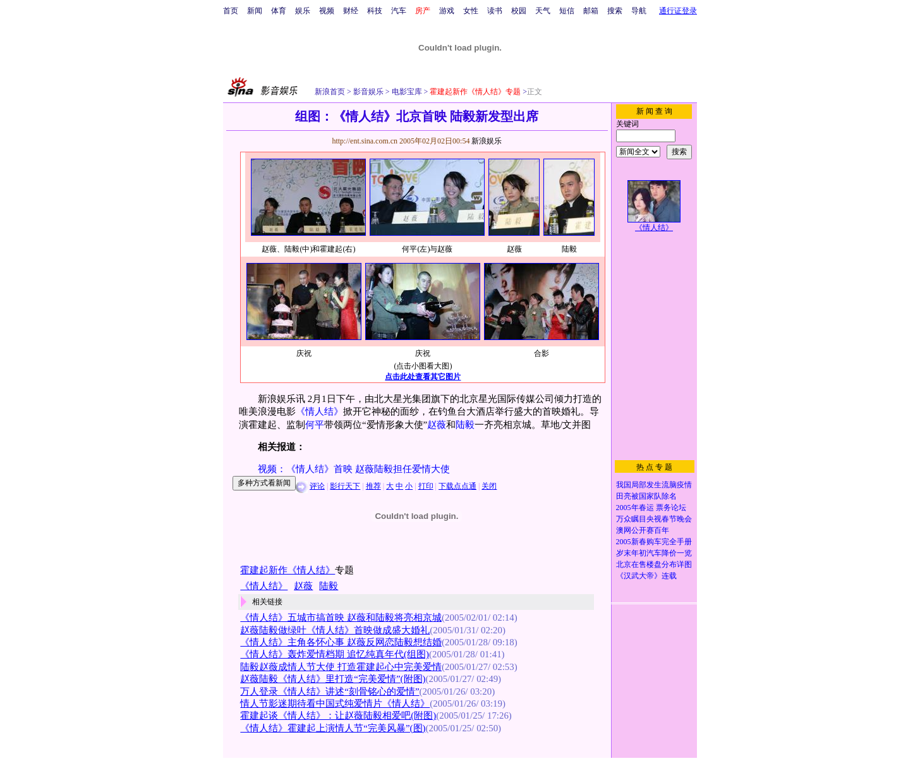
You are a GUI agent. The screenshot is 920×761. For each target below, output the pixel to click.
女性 (470, 10)
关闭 (489, 486)
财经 (350, 10)
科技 (374, 10)
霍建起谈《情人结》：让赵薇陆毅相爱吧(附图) (338, 715)
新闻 (254, 10)
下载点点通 (457, 486)
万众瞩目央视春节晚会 (654, 518)
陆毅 (465, 425)
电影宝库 (406, 91)
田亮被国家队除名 (646, 496)
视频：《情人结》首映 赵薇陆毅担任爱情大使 (354, 469)
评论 (317, 486)
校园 (518, 10)
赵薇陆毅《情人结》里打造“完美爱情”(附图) (332, 679)
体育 (278, 10)
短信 (566, 10)
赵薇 (436, 425)
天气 (542, 10)
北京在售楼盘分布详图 (654, 564)
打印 (425, 486)
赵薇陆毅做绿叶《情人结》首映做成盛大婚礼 (335, 630)
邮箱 (590, 10)
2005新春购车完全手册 (654, 541)
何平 (314, 425)
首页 (230, 10)
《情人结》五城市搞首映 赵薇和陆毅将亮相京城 (341, 617)
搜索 (614, 10)
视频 (326, 10)
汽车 (398, 10)
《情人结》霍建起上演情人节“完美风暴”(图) (332, 728)
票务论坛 (671, 507)
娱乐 (302, 10)
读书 (494, 10)
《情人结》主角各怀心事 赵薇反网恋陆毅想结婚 (341, 642)
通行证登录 (678, 10)
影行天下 (345, 486)
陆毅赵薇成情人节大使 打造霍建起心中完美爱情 (341, 667)
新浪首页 (330, 91)
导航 (638, 10)
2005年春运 (635, 507)
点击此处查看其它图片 (423, 376)
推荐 (373, 486)
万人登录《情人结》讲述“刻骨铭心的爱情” (329, 691)
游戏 (446, 10)
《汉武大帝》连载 (646, 575)
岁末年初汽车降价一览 (654, 553)
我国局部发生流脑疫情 (654, 484)
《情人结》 (319, 411)
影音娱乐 (368, 91)
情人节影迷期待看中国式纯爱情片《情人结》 (335, 703)
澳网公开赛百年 (642, 530)
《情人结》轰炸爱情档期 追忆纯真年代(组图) (334, 654)
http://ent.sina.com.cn (365, 141)
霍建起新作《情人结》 (287, 570)
